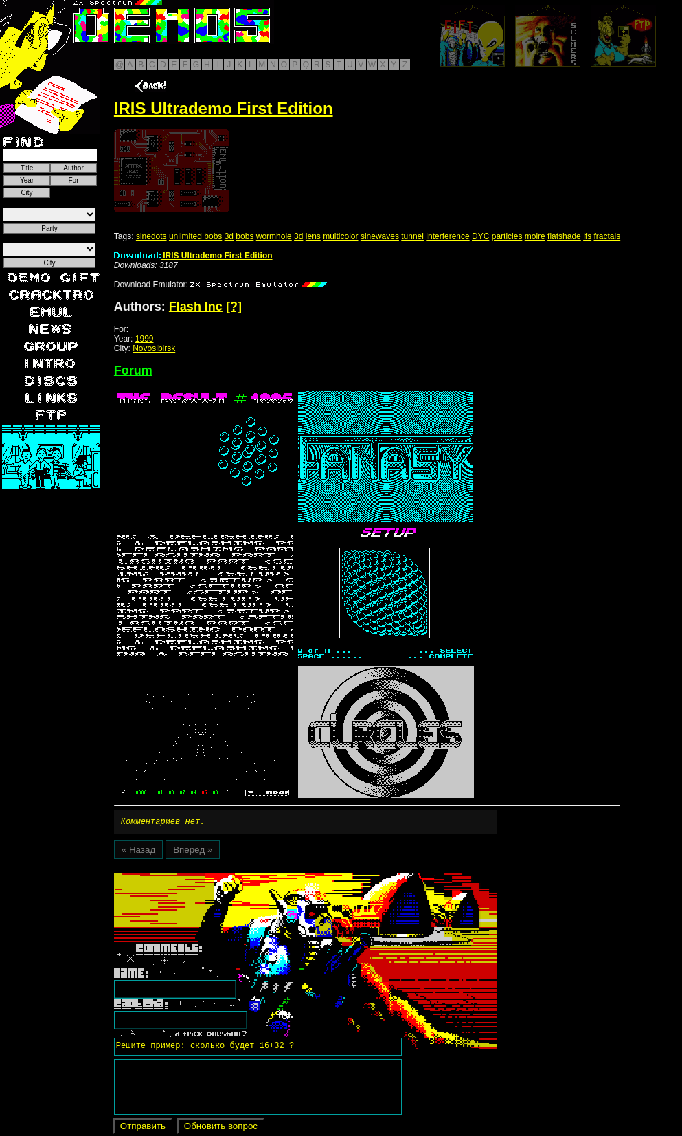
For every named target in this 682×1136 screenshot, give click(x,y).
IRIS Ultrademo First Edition (193, 255)
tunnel (412, 236)
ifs (587, 236)
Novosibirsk (154, 348)
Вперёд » (192, 852)
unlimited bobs (195, 236)
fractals (606, 236)
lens (313, 236)
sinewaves (380, 236)
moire (535, 236)
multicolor (340, 236)
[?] (234, 306)
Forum (133, 370)
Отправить (143, 1128)
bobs (244, 236)
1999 (144, 339)
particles (507, 236)
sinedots (151, 236)
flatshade (564, 236)
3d (229, 236)
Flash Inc (196, 306)
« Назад (138, 852)
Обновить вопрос (221, 1128)
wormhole (274, 236)
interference (447, 236)
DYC (480, 236)
